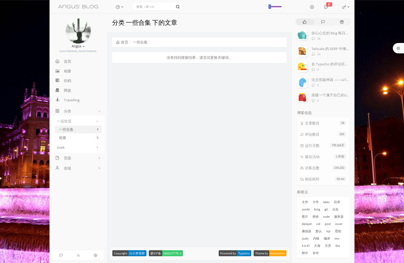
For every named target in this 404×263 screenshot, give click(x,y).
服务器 (339, 216)
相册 (79, 137)
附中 (305, 253)
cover (338, 224)
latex (326, 202)
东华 (316, 253)
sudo (305, 238)
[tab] (304, 21)
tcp (328, 231)
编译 (327, 238)
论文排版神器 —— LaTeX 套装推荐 (338, 79)
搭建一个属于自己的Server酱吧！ (338, 95)
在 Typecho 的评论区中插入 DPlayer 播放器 (346, 64)
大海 (317, 246)
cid (318, 224)
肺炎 (316, 216)
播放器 (306, 231)
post (328, 224)
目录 (337, 202)
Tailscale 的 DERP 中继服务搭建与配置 (341, 48)
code (326, 216)
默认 (319, 231)
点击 (335, 209)
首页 (122, 42)
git (326, 209)
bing (317, 209)
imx (336, 238)
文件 (305, 202)
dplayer (307, 224)
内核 (316, 238)
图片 (305, 216)
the (337, 246)
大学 (316, 202)
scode (306, 209)
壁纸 (338, 231)
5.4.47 (306, 246)
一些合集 (79, 129)
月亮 (328, 246)
